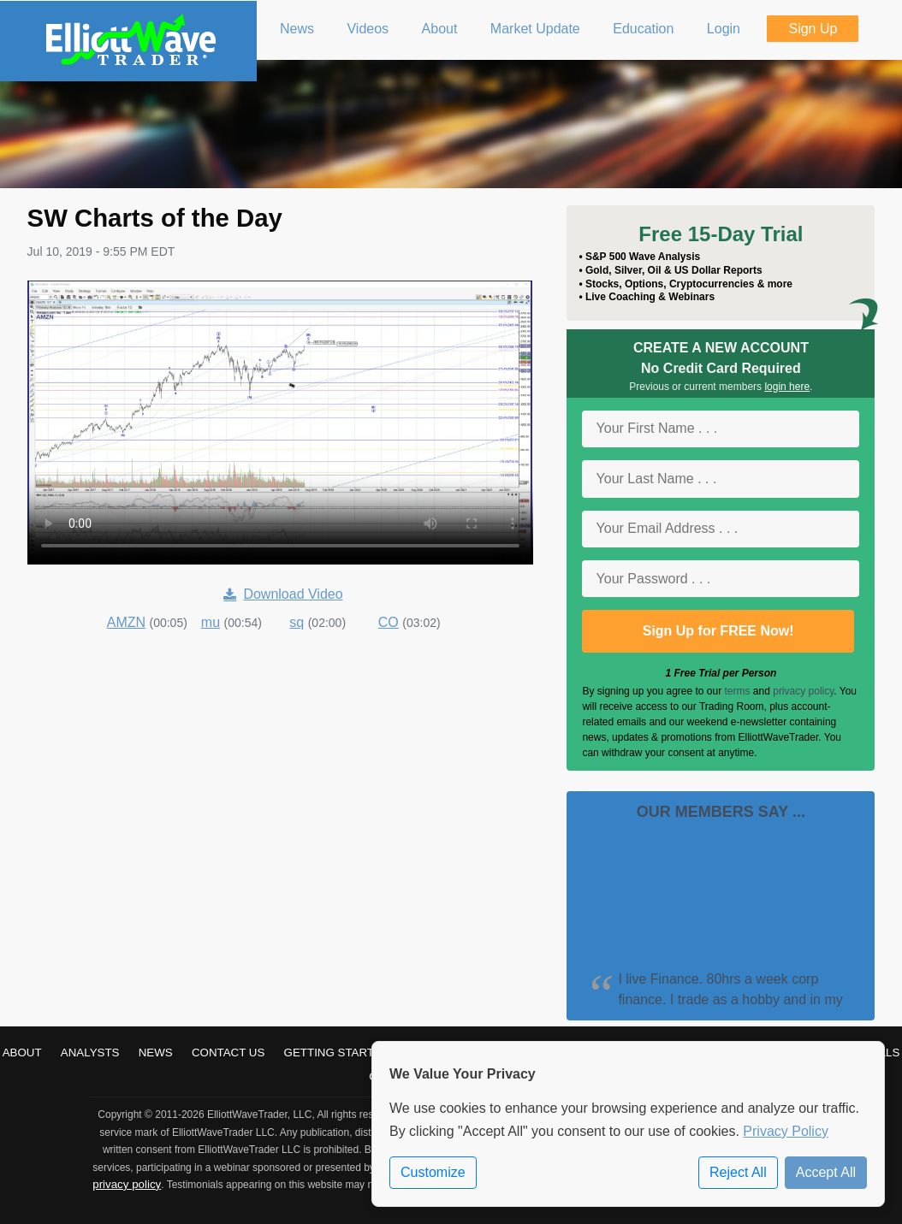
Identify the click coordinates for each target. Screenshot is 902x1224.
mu (210, 622)
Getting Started (337, 1052)
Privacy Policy (785, 1131)
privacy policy (803, 691)
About (22, 1052)
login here (787, 387)
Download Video (282, 594)
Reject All (738, 1172)
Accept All (826, 1172)
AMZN (126, 622)
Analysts (90, 1052)
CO (388, 622)
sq (296, 622)
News (156, 1052)
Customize (433, 1172)
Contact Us (228, 1052)
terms (738, 691)
